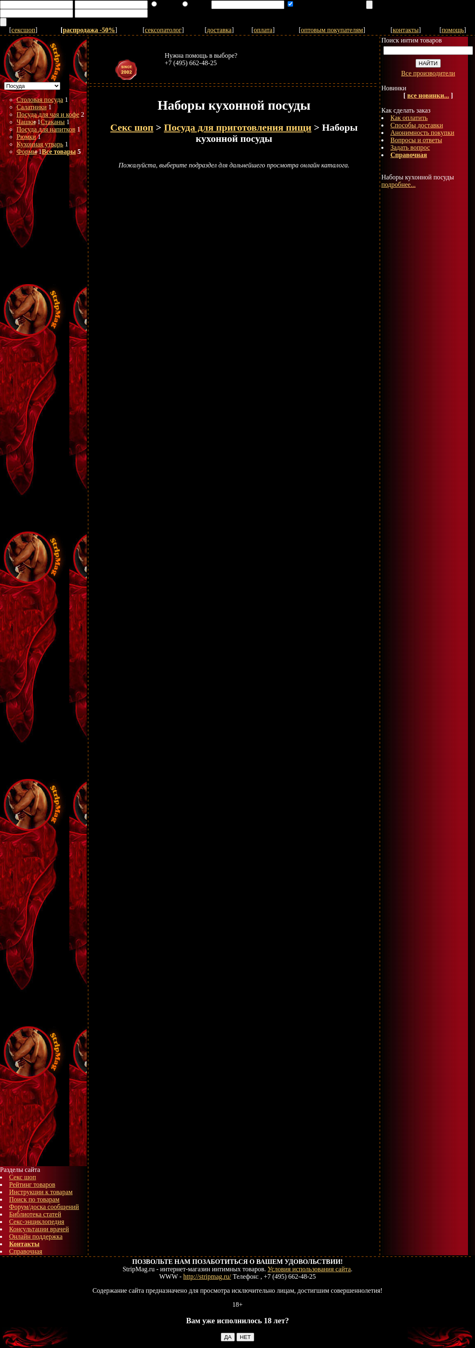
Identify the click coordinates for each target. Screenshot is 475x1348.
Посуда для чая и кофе (48, 114)
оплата (263, 29)
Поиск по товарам (34, 1199)
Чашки (26, 121)
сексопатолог (163, 29)
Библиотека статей (35, 1214)
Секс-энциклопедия (36, 1221)
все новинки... (428, 95)
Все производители (428, 73)
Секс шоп (22, 1177)
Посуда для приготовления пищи (237, 127)
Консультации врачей (39, 1229)
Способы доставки (416, 125)
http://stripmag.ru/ (207, 1276)
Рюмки (26, 136)
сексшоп (23, 29)
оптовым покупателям (332, 29)
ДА (228, 1337)
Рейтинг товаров (32, 1184)
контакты (405, 29)
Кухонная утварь (40, 144)
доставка (219, 29)
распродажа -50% (89, 29)
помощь (453, 29)
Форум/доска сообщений (44, 1206)
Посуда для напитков (46, 129)
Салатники (32, 107)
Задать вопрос (410, 147)
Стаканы (52, 121)
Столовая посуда (40, 99)
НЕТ (245, 1337)
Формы (27, 151)
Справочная (25, 1251)
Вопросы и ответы (416, 140)
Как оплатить (409, 117)
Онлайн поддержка (36, 1236)
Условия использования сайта (309, 1269)
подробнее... (398, 184)
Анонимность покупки (422, 132)
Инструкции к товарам (41, 1191)
